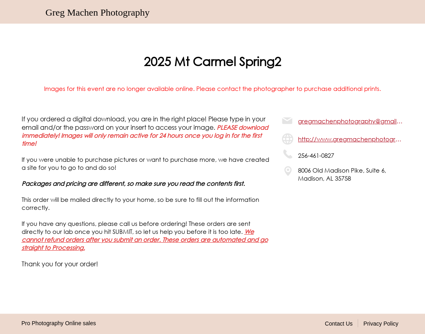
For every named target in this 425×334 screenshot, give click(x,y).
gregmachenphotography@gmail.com (350, 121)
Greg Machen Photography (98, 12)
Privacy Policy (380, 323)
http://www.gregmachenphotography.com (350, 139)
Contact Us (338, 323)
